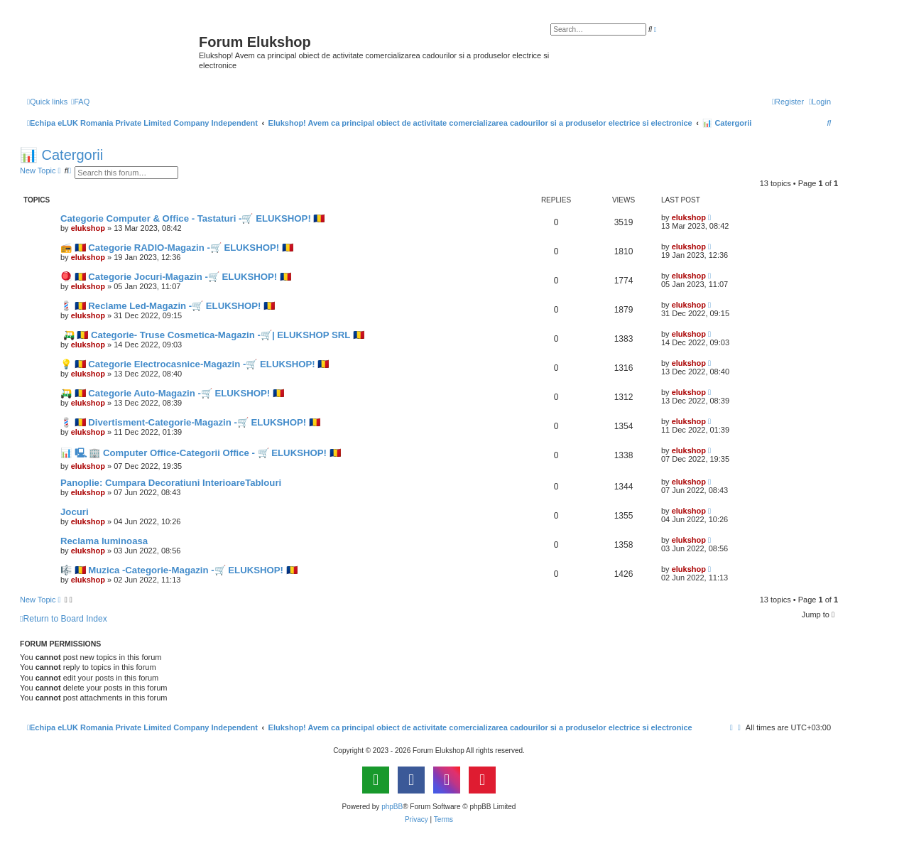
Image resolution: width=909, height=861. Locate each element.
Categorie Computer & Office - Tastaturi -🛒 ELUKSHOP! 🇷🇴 (192, 218)
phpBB (392, 807)
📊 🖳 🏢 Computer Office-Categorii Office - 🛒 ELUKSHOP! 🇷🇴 (200, 453)
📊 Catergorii (61, 155)
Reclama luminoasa (104, 541)
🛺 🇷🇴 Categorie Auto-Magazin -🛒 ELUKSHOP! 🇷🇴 (172, 393)
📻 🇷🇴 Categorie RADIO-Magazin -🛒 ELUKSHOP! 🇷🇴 (176, 247)
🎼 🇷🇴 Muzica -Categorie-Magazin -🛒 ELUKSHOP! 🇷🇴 (179, 570)
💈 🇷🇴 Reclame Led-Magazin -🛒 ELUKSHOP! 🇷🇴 (167, 305)
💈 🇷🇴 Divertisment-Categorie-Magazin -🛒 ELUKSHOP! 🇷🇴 (190, 422)
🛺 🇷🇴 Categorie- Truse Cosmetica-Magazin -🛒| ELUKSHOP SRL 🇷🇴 (212, 335)
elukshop (88, 228)
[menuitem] (80, 101)
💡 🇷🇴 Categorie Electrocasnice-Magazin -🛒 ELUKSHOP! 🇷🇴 (194, 364)
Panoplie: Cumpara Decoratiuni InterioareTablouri (170, 482)
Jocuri (74, 512)
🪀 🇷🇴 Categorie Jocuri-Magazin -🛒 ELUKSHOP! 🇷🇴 (175, 276)
